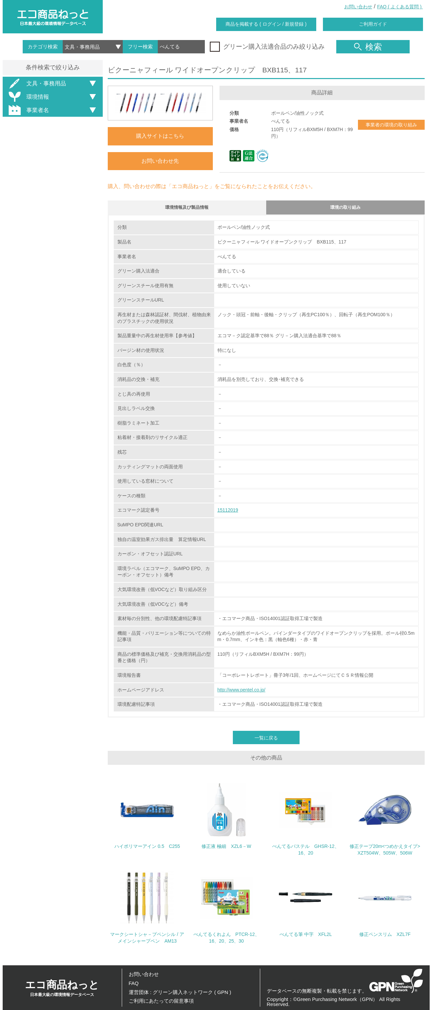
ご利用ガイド (373, 24)
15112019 (228, 512)
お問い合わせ (358, 6)
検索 (368, 46)
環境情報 (27, 97)
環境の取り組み (345, 208)
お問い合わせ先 (160, 161)
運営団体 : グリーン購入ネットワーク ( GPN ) (180, 992)
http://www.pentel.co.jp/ (242, 692)
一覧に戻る (266, 740)
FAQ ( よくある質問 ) (400, 6)
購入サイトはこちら (160, 136)
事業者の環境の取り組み (391, 124)
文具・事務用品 (36, 83)
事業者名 (27, 110)
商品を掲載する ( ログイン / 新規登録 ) (266, 24)
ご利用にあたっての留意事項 (161, 1001)
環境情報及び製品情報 (186, 208)
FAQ (134, 983)
